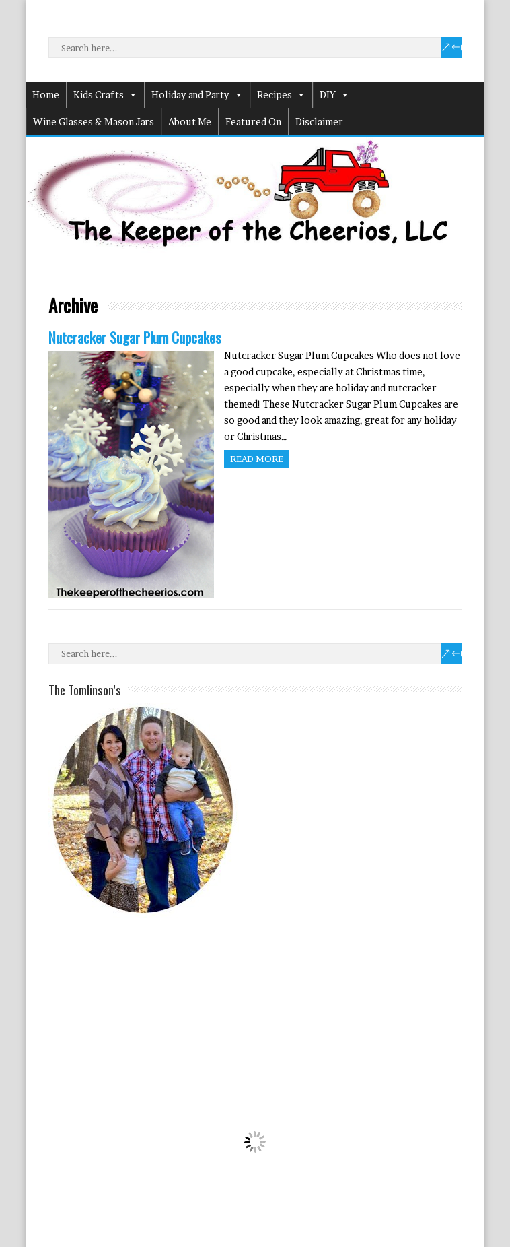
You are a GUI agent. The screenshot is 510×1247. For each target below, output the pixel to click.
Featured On (253, 121)
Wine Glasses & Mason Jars (93, 121)
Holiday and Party (197, 95)
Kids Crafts (105, 95)
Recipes (281, 95)
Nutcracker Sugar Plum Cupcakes (134, 337)
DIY (334, 95)
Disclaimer (319, 121)
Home (45, 94)
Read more (256, 458)
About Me (189, 121)
